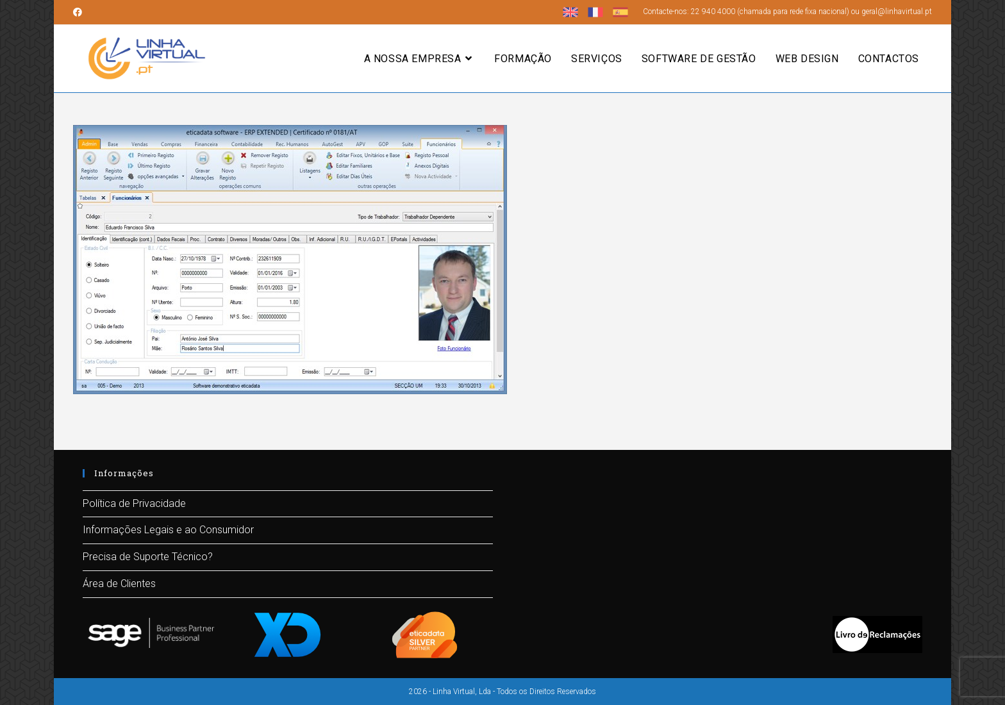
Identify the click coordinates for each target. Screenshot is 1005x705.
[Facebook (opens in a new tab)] (79, 12)
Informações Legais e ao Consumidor (168, 530)
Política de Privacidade (134, 503)
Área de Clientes (119, 583)
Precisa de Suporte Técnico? (148, 557)
